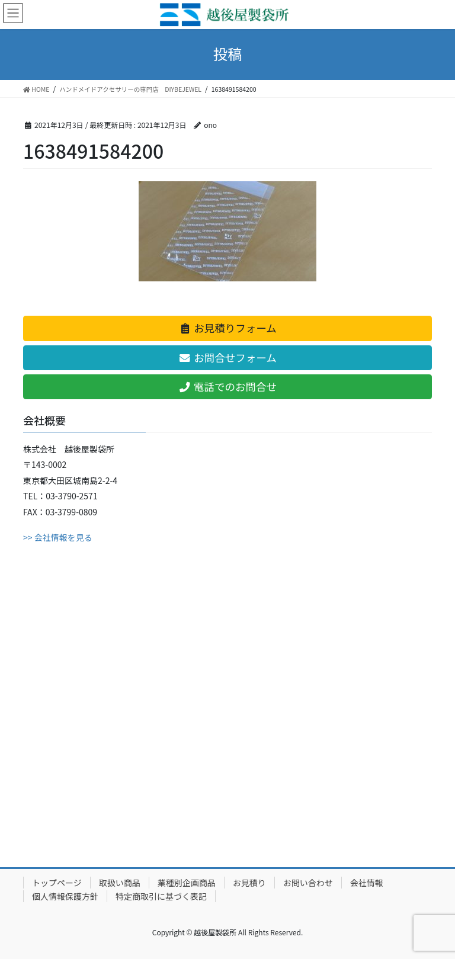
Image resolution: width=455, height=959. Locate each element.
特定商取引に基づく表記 (161, 896)
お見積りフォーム (227, 327)
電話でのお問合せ (227, 386)
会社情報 (366, 883)
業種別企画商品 (187, 883)
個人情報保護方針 (65, 896)
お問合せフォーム (227, 357)
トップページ (57, 883)
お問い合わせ (308, 883)
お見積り (249, 883)
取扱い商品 (119, 883)
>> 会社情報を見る (57, 537)
